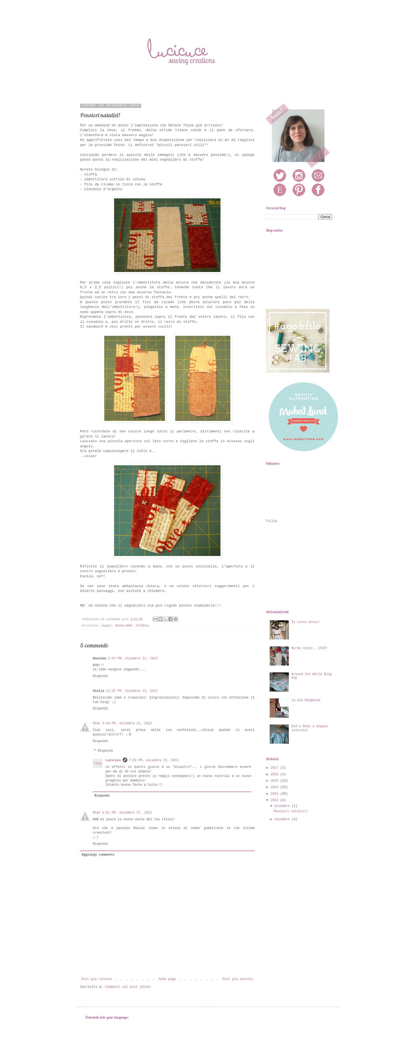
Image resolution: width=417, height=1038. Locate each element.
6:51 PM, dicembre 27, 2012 (127, 813)
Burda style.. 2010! (309, 648)
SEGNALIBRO (123, 625)
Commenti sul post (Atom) (128, 987)
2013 (275, 794)
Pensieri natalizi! (291, 811)
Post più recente (96, 979)
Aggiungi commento (98, 855)
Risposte (105, 751)
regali (106, 625)
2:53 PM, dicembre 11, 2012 (132, 658)
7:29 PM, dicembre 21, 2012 (154, 760)
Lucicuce (113, 760)
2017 (275, 768)
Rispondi (100, 676)
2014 (275, 787)
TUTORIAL (142, 625)
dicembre (283, 806)
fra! (97, 723)
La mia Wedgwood (305, 700)
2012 (275, 800)
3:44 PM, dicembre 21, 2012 (127, 723)
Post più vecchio (238, 979)
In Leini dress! (305, 622)
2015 (275, 781)
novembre (283, 819)
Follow (271, 521)
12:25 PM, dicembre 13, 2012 (131, 691)
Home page (167, 979)
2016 (275, 774)
